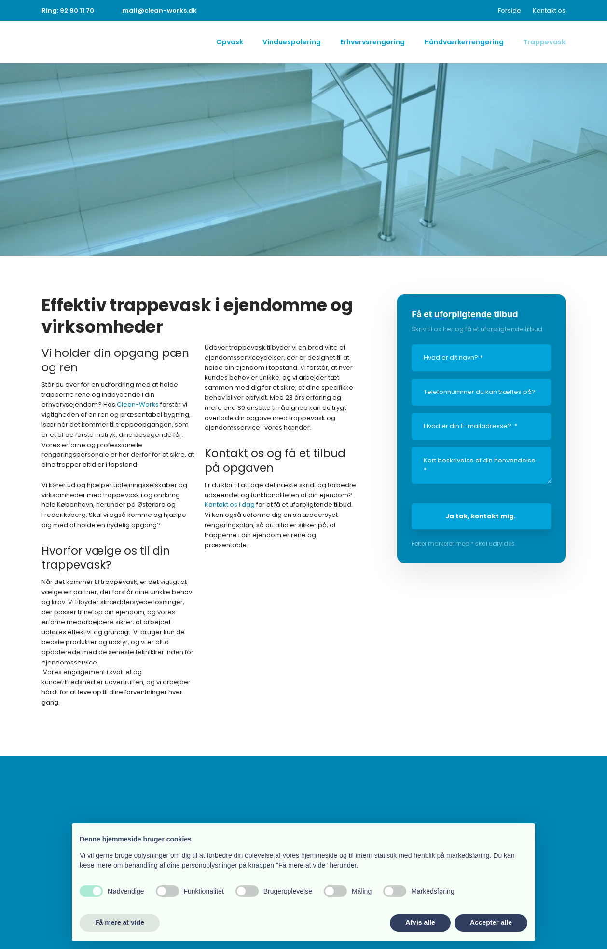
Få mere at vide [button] (119, 922)
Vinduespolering (291, 42)
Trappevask (544, 42)
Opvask (229, 42)
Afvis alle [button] (420, 922)
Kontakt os (549, 10)
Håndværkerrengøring (464, 42)
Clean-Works (138, 404)
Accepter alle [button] (491, 922)
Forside (509, 10)
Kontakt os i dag (230, 504)
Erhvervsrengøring (372, 42)
